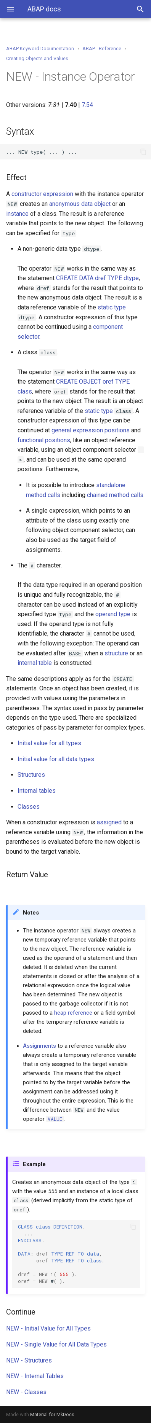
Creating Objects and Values (37, 58)
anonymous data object (80, 203)
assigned (109, 822)
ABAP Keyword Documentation (40, 48)
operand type (112, 614)
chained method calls (115, 495)
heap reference (73, 1012)
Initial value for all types (49, 743)
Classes (29, 806)
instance (17, 213)
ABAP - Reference (101, 48)
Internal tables (37, 790)
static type (112, 307)
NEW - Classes (26, 1392)
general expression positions (90, 430)
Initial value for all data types (56, 759)
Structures (31, 774)
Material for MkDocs (52, 1414)
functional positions (44, 440)
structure (116, 653)
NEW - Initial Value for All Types (48, 1328)
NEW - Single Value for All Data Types (56, 1344)
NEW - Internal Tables (35, 1376)
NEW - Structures (29, 1360)
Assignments (39, 1045)
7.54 (87, 104)
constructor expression (42, 194)
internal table (35, 662)
